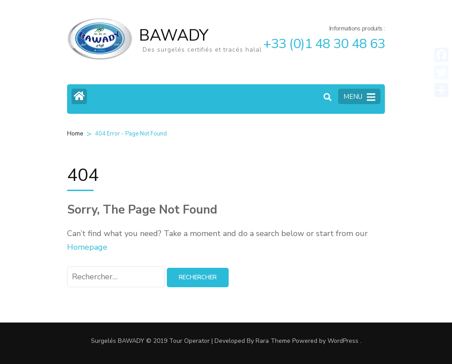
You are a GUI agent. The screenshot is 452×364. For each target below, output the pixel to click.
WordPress (343, 341)
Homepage (87, 247)
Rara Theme (273, 341)
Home (75, 134)
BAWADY (173, 35)
